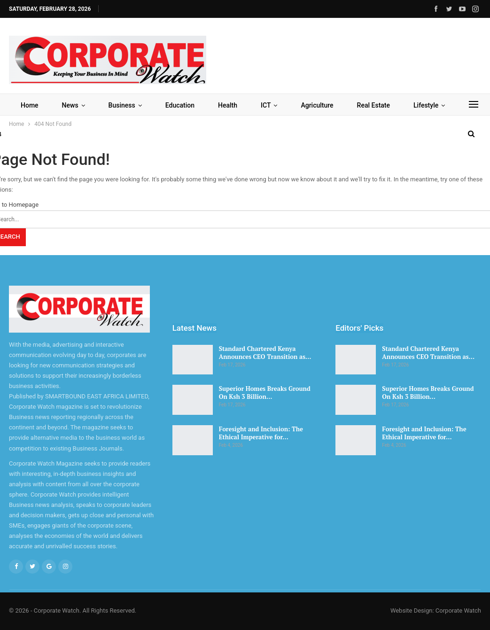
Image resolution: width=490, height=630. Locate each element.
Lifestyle (425, 105)
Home (30, 105)
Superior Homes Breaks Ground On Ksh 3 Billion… (265, 392)
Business (122, 105)
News (70, 105)
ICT (266, 105)
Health (227, 105)
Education (179, 105)
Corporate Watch (458, 610)
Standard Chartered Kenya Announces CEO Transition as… (265, 352)
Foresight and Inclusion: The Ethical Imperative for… (261, 433)
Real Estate (373, 105)
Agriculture (317, 105)
